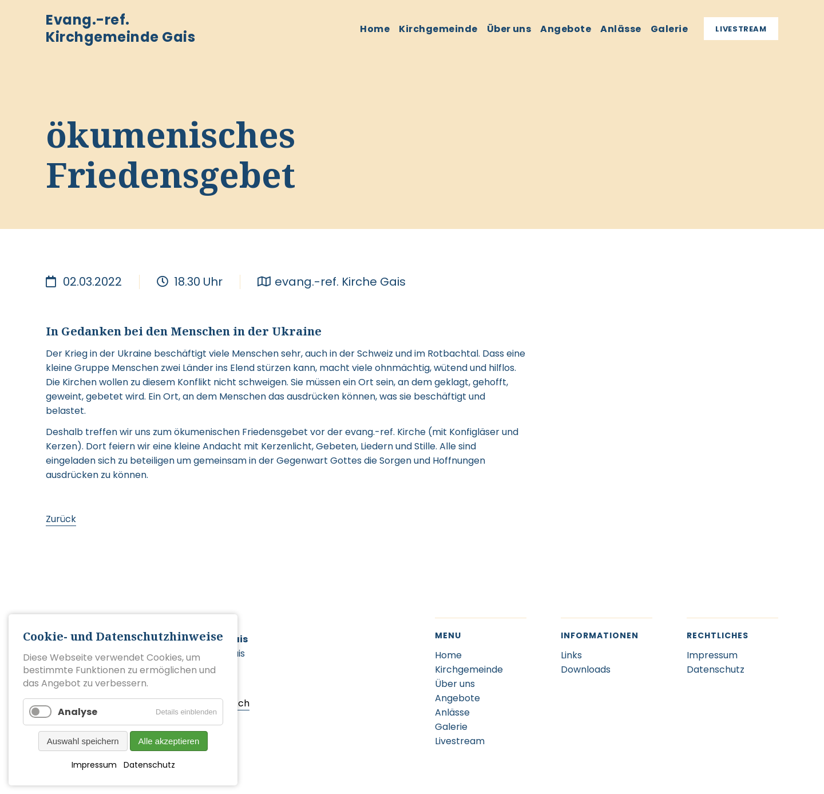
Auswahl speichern (83, 741)
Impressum (94, 765)
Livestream (741, 28)
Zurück (61, 519)
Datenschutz (149, 765)
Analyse (77, 711)
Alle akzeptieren (169, 741)
